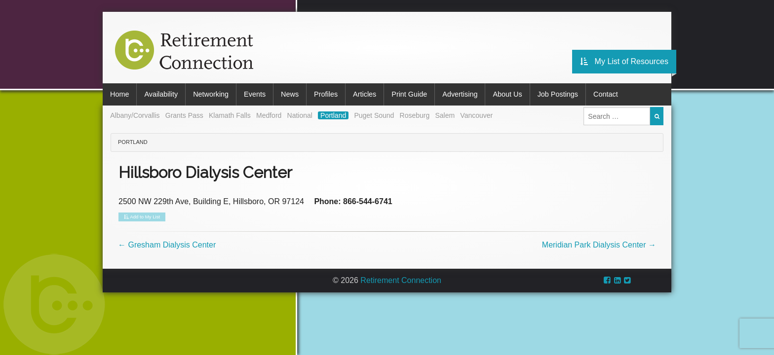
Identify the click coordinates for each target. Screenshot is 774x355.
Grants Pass (184, 115)
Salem (445, 115)
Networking (211, 94)
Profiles (326, 94)
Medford (268, 115)
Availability (161, 94)
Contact (605, 94)
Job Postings (558, 94)
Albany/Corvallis (134, 115)
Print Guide (409, 94)
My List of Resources (624, 61)
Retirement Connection (400, 280)
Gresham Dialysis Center (167, 245)
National (299, 115)
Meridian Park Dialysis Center (599, 245)
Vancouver (476, 115)
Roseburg (415, 115)
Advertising (459, 94)
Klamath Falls (230, 115)
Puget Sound (374, 115)
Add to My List (142, 217)
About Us (507, 94)
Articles (364, 94)
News (290, 94)
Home (119, 94)
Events (255, 94)
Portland (333, 115)
